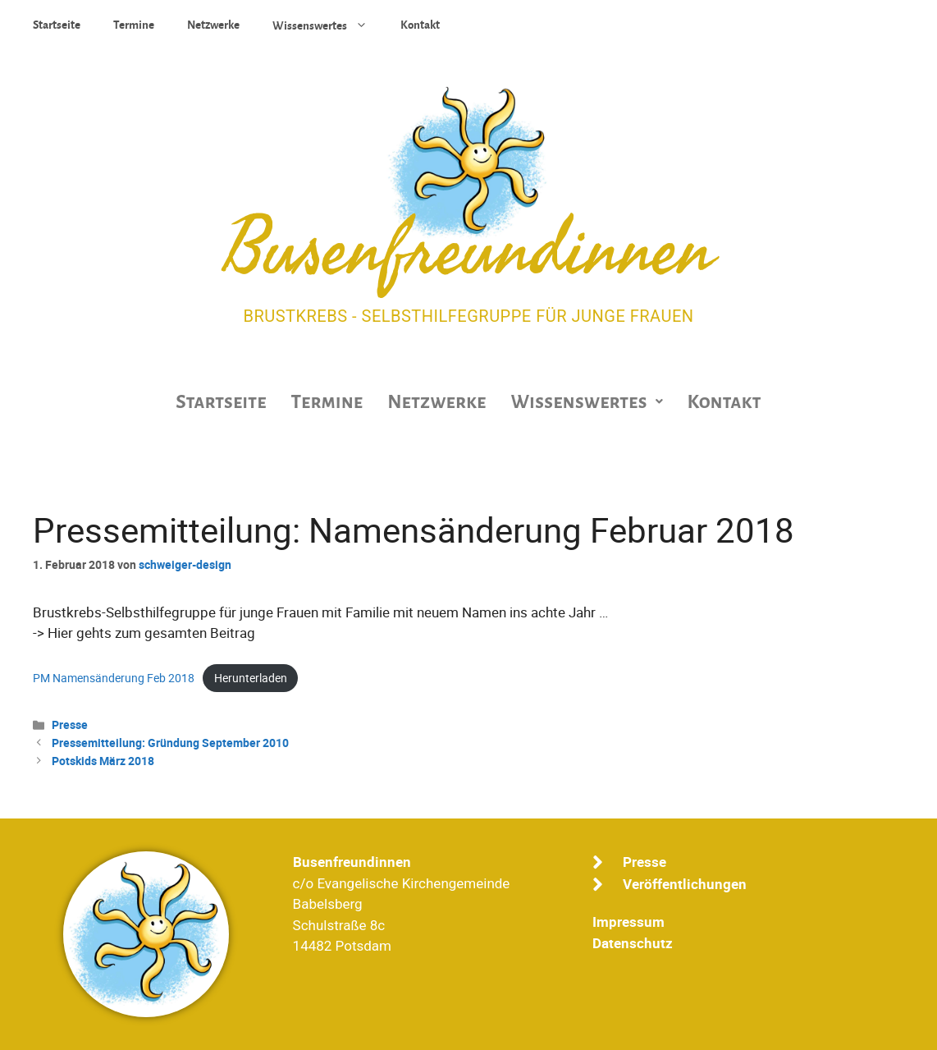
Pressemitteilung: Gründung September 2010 (170, 742)
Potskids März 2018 (103, 760)
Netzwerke (213, 25)
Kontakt (420, 25)
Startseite (56, 25)
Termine (133, 25)
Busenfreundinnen (469, 250)
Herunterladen (250, 678)
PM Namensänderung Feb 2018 (113, 678)
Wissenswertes (328, 24)
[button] (586, 401)
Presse (70, 724)
